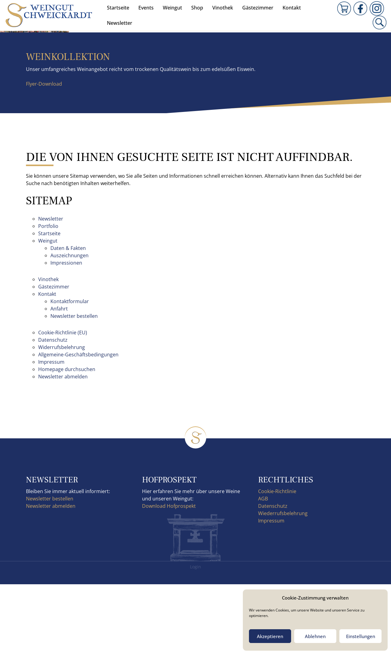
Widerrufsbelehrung (61, 417)
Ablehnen (315, 636)
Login (195, 636)
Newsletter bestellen (74, 385)
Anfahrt (59, 378)
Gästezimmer (257, 7)
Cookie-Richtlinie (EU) (62, 402)
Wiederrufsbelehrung (283, 583)
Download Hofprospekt (169, 575)
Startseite (118, 7)
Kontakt (292, 7)
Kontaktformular (69, 371)
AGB (263, 568)
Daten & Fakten (68, 317)
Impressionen (66, 332)
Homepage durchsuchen (66, 439)
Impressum (51, 431)
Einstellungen (360, 636)
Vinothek (222, 7)
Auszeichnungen (69, 325)
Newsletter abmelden (63, 446)
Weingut (172, 7)
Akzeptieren (270, 636)
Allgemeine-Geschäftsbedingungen (78, 424)
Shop (197, 7)
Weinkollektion (68, 126)
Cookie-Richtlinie (277, 561)
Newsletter (119, 23)
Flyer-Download (44, 153)
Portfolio (48, 295)
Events (146, 7)
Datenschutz (53, 409)
